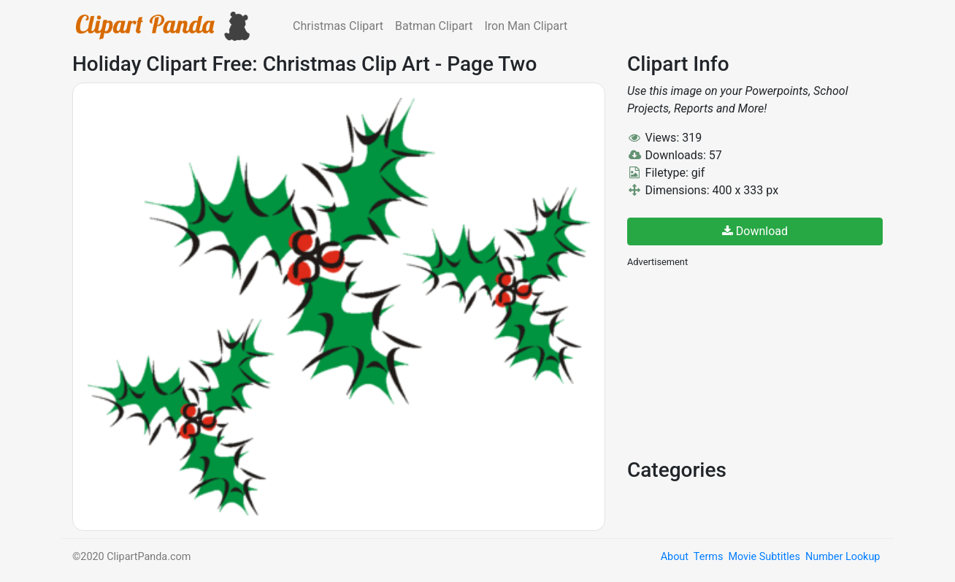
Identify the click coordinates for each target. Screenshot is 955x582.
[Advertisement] (736, 361)
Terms (708, 557)
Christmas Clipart (338, 26)
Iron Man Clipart (525, 26)
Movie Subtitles (763, 557)
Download (755, 231)
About (675, 557)
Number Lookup (842, 557)
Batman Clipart (433, 26)
